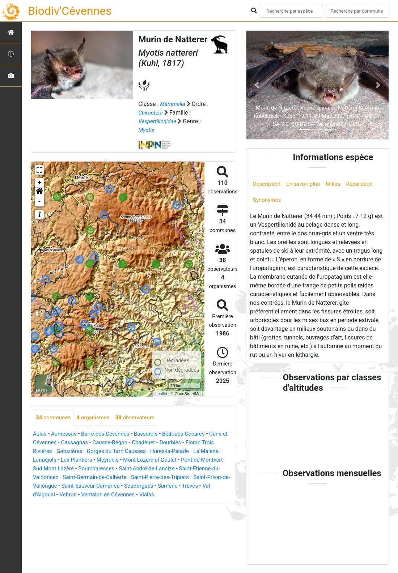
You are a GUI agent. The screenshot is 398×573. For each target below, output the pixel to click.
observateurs (140, 417)
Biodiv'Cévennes (70, 11)
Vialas (209, 494)
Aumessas (65, 434)
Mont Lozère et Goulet (156, 460)
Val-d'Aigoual (96, 494)
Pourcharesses (128, 468)
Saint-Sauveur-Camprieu (157, 486)
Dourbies (184, 442)
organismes (96, 417)
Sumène (43, 494)
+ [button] (40, 183)
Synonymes (268, 200)
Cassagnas (83, 442)
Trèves (66, 494)
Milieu (337, 184)
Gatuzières (71, 451)
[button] (39, 192)
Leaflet (161, 394)
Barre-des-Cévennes (109, 434)
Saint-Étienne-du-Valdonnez (68, 477)
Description (267, 184)
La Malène (215, 451)
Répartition (365, 184)
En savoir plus (306, 184)
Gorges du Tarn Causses (121, 451)
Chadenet (156, 442)
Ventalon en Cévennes (168, 494)
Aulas (40, 434)
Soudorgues (207, 486)
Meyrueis (111, 460)
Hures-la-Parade (177, 451)
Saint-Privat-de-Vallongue (89, 486)
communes (54, 417)
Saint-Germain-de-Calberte (141, 477)
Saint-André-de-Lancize (181, 468)
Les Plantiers (79, 460)
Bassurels (152, 434)
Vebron (127, 494)
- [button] (40, 201)
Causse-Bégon (120, 442)
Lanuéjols (45, 460)
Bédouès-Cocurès (191, 434)
